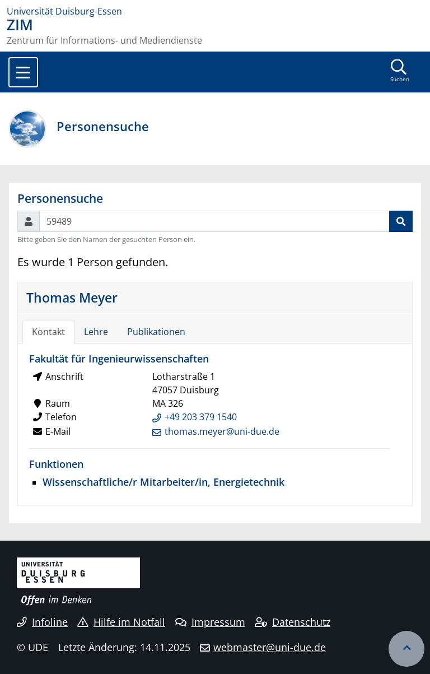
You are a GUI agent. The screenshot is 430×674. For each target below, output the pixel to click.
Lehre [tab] (96, 332)
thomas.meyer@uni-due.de (222, 431)
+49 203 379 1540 (201, 417)
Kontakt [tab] (48, 332)
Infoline (42, 622)
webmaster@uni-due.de (269, 647)
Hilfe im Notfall (121, 622)
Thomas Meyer (72, 297)
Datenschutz (292, 622)
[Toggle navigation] (23, 72)
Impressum (210, 622)
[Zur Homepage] (215, 11)
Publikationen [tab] (156, 332)
